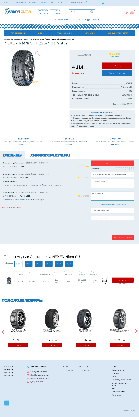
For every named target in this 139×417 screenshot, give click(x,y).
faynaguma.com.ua (36, 382)
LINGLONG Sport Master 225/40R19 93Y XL (119, 331)
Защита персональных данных (120, 384)
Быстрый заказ (117, 73)
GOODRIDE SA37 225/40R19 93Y (86, 331)
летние (128, 98)
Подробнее (23, 144)
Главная (7, 39)
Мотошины (83, 367)
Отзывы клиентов (118, 392)
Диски (65, 367)
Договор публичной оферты (122, 380)
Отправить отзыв (123, 237)
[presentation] (108, 228)
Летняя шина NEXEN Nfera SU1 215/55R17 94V (31, 192)
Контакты (43, 2)
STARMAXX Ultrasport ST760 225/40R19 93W (51, 331)
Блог (52, 2)
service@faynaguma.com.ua (39, 378)
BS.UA (133, 410)
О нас (6, 2)
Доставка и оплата (19, 2)
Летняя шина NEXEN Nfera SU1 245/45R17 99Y (31, 163)
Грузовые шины (69, 370)
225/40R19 (127, 94)
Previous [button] (2, 331)
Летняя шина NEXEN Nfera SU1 (40, 39)
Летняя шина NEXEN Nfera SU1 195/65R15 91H (32, 174)
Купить (117, 65)
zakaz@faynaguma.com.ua (39, 375)
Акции (60, 2)
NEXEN (26, 39)
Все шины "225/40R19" (122, 104)
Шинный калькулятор (118, 33)
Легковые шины (16, 39)
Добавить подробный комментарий (112, 204)
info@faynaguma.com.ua (38, 372)
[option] (18, 328)
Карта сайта (116, 395)
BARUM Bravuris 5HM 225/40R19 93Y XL (17, 331)
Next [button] (136, 331)
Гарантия (32, 2)
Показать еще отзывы (11, 207)
